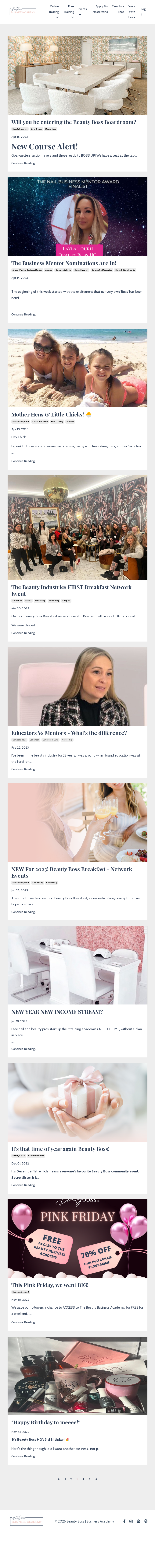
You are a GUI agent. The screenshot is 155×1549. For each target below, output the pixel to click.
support (66, 611)
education (17, 611)
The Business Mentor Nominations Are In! (69, 271)
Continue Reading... (23, 171)
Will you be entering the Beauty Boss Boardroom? (62, 126)
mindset (70, 431)
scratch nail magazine (102, 278)
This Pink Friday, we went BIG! (54, 1299)
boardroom (36, 137)
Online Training (54, 12)
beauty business (20, 137)
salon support (81, 278)
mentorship (67, 751)
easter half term (40, 431)
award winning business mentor (27, 278)
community (37, 895)
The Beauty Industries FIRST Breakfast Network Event (65, 600)
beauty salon (19, 1170)
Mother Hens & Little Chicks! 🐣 (56, 423)
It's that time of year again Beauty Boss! (66, 1162)
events (28, 611)
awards (48, 278)
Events (82, 11)
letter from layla (50, 751)
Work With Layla (131, 12)
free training (57, 431)
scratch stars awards (125, 278)
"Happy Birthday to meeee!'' (49, 1437)
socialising (54, 611)
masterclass (50, 137)
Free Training (69, 12)
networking (40, 611)
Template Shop (118, 9)
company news (19, 751)
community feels (63, 278)
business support (21, 431)
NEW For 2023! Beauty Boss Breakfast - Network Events (65, 884)
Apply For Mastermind (100, 9)
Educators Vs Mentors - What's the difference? (75, 743)
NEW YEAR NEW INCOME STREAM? (61, 1025)
